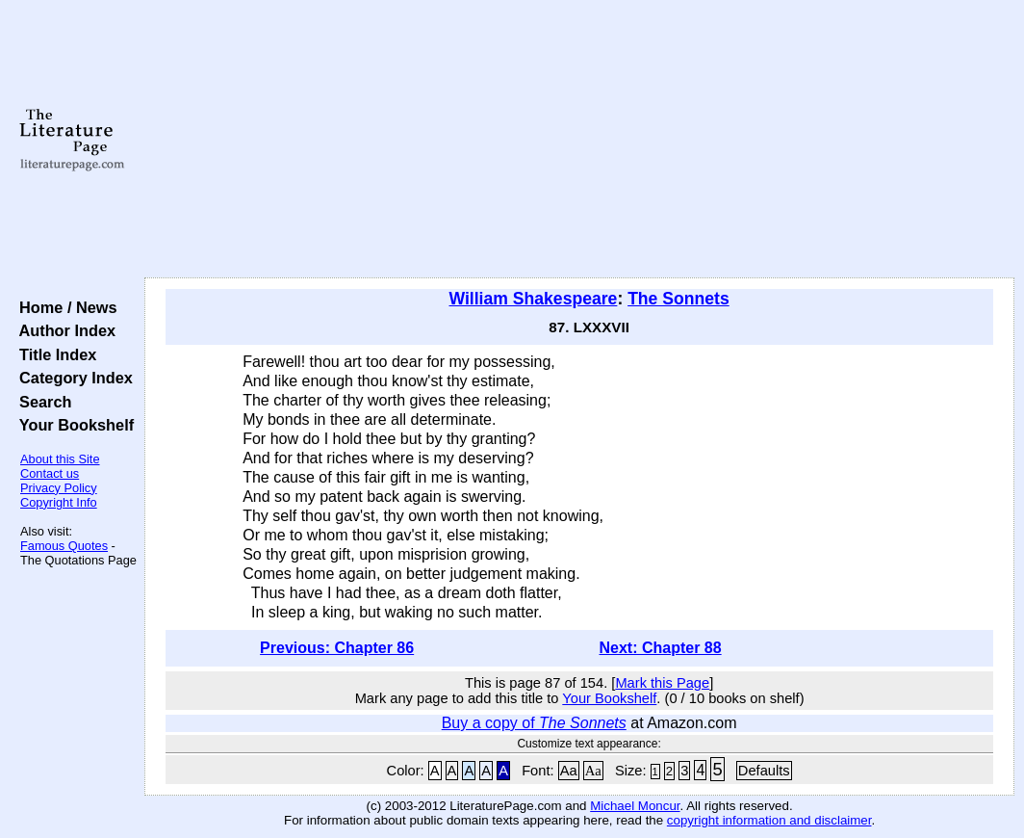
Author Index (63, 330)
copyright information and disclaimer (769, 820)
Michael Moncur (634, 806)
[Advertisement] (579, 140)
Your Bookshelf (72, 424)
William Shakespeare (532, 298)
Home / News (64, 307)
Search (41, 401)
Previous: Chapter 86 (337, 648)
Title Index (53, 354)
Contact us (49, 473)
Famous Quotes (64, 545)
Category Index (72, 377)
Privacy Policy (58, 488)
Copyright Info (58, 502)
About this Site (60, 459)
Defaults (764, 770)
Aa (568, 770)
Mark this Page (662, 683)
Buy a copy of (534, 723)
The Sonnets (678, 298)
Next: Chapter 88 (660, 648)
